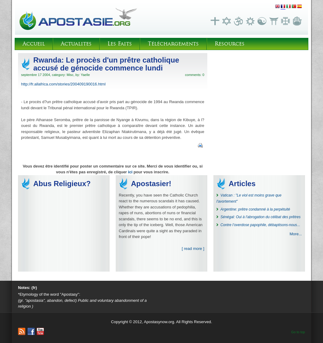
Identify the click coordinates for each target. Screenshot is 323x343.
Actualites (76, 44)
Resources (230, 44)
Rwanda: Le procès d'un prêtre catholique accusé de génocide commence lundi (106, 64)
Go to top (298, 332)
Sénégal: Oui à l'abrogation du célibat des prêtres (260, 217)
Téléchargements (173, 44)
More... (296, 234)
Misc (70, 75)
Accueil (34, 44)
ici (130, 172)
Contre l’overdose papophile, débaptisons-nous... (260, 225)
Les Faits (119, 44)
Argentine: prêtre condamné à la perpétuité (255, 209)
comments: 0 (194, 75)
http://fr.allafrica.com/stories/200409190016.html (63, 84)
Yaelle (85, 75)
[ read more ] (193, 248)
